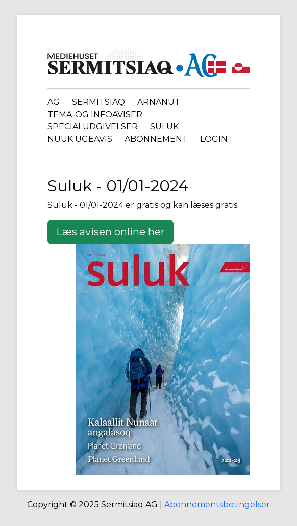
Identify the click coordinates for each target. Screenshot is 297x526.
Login (214, 139)
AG (53, 102)
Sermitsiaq (98, 102)
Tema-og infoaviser (94, 114)
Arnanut (158, 102)
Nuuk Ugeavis (79, 139)
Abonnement (156, 139)
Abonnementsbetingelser (217, 504)
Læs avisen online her (110, 232)
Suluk (164, 127)
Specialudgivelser (92, 127)
